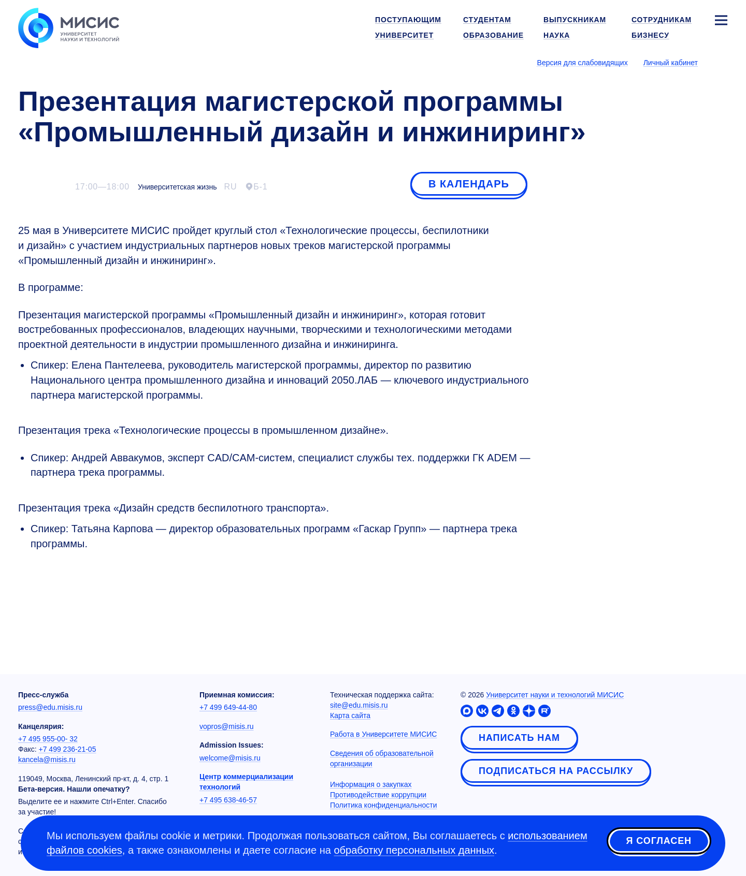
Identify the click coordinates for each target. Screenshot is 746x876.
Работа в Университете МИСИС (383, 734)
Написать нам (519, 738)
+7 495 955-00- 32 (48, 739)
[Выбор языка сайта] (720, 62)
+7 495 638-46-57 (228, 800)
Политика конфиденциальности (383, 805)
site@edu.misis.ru (359, 705)
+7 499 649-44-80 (228, 707)
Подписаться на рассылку (556, 771)
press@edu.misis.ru (50, 707)
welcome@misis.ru (230, 758)
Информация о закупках (371, 784)
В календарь (468, 183)
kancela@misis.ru (47, 759)
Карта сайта (350, 715)
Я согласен (659, 841)
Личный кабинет (670, 63)
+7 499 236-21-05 (67, 749)
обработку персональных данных (414, 850)
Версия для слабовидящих (582, 63)
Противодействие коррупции (378, 795)
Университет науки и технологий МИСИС (555, 695)
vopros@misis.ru (226, 726)
